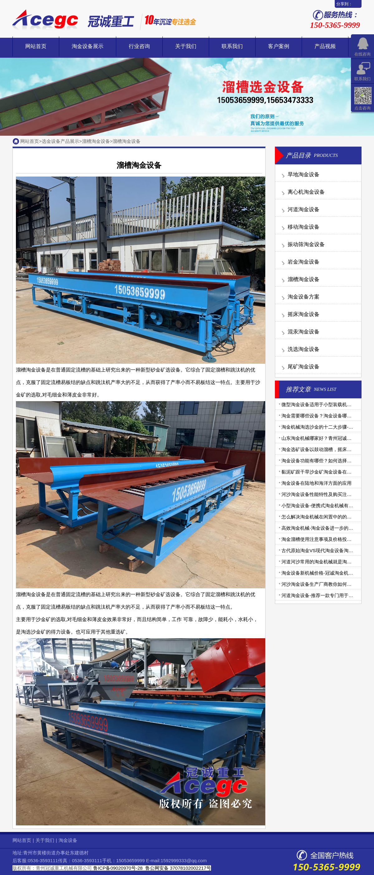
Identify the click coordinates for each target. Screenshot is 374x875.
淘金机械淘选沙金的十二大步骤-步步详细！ (326, 427)
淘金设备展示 (87, 46)
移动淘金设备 (303, 227)
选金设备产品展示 (60, 141)
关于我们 (185, 46)
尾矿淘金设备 (303, 367)
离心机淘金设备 (306, 192)
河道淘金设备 (303, 209)
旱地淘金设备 (303, 174)
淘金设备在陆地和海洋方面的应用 (316, 483)
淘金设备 (68, 840)
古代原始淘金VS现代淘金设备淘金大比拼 (324, 550)
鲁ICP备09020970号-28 (117, 868)
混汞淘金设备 (303, 332)
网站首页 (35, 46)
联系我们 (232, 46)
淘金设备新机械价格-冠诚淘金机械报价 (321, 573)
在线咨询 (362, 54)
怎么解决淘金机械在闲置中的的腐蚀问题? (324, 516)
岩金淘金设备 (303, 262)
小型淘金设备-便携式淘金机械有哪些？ (321, 505)
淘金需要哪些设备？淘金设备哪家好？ (321, 415)
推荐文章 (298, 389)
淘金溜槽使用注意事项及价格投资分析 (321, 539)
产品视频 (325, 46)
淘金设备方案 (303, 297)
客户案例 (278, 46)
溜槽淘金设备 (96, 141)
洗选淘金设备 (303, 349)
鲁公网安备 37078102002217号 (177, 868)
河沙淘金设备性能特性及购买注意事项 (321, 494)
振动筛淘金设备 (306, 244)
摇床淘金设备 (303, 314)
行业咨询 (139, 46)
